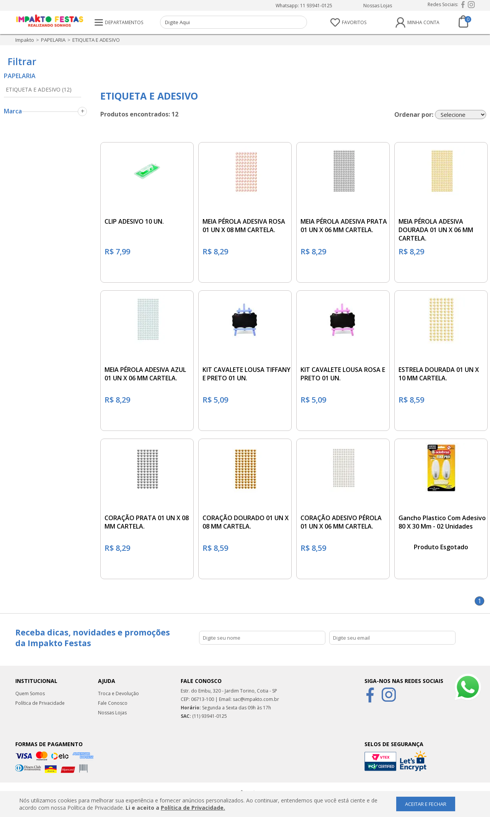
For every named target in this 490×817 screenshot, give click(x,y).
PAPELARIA (53, 39)
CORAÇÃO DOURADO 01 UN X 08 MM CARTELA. (246, 522)
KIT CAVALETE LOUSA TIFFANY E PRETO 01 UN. (247, 373)
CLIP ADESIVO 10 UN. (134, 221)
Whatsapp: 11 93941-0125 (304, 5)
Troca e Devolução (118, 693)
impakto (24, 39)
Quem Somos (30, 693)
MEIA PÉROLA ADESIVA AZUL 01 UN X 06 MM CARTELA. (145, 373)
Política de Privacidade (40, 703)
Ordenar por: (413, 114)
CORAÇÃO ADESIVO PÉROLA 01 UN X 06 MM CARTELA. (341, 522)
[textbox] (233, 22)
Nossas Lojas (377, 5)
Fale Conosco (112, 703)
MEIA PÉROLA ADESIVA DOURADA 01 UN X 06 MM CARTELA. (436, 229)
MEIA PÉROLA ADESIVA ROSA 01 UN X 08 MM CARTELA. (244, 225)
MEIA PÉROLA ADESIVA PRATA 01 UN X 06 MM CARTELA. (344, 225)
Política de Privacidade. (193, 807)
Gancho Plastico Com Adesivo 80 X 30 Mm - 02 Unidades (442, 522)
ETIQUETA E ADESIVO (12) (39, 89)
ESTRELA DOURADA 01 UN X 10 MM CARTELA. (439, 373)
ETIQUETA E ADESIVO (96, 39)
